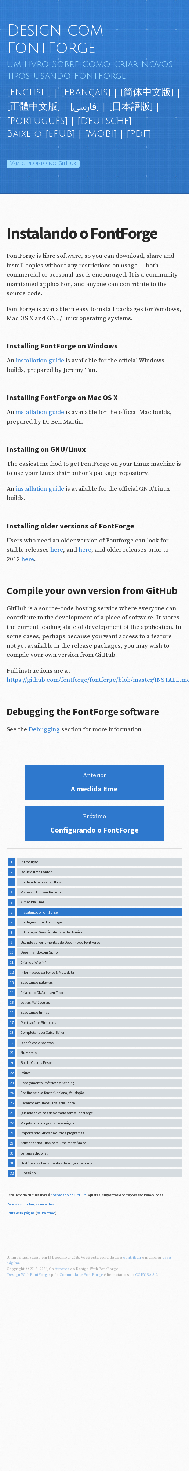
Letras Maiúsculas (35, 1002)
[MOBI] (100, 134)
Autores (62, 1268)
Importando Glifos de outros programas (52, 1133)
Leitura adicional (34, 1153)
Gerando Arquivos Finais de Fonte (48, 1103)
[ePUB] (60, 134)
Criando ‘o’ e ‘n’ (33, 962)
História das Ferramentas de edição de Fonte (56, 1163)
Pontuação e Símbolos (38, 1022)
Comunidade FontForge (81, 1274)
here (56, 550)
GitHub (43, 163)
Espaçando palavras (37, 982)
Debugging (44, 729)
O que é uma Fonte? (36, 872)
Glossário (28, 1173)
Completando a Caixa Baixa (42, 1032)
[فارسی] (84, 107)
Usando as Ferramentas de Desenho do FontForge (60, 942)
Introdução (29, 862)
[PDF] (138, 134)
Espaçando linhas (35, 1012)
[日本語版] (131, 107)
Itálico (25, 1073)
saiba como (46, 1213)
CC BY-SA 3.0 (146, 1274)
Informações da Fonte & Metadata (47, 972)
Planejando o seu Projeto (41, 892)
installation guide (40, 360)
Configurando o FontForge (41, 922)
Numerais (29, 1052)
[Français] (86, 92)
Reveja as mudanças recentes (30, 1204)
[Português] (37, 121)
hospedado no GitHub (68, 1195)
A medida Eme (32, 902)
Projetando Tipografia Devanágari (47, 1123)
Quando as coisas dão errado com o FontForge (57, 1112)
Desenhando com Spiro (39, 952)
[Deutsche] (104, 121)
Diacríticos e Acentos (37, 1042)
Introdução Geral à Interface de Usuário (52, 932)
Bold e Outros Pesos (36, 1062)
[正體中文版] (34, 107)
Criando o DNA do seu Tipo (42, 992)
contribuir (132, 1257)
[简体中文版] (147, 92)
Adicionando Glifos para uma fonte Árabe (53, 1143)
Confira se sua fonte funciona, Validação (52, 1092)
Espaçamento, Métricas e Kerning (47, 1082)
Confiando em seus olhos (41, 882)
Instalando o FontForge (39, 912)
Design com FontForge (55, 39)
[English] (29, 92)
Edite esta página (21, 1213)
